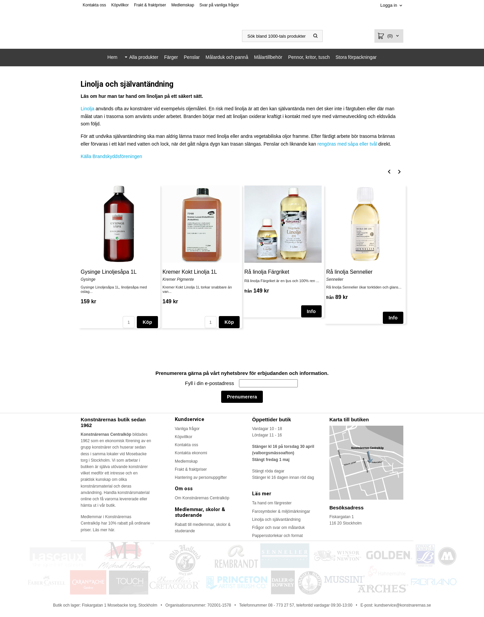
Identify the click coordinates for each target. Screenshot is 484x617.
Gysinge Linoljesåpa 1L (108, 271)
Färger (171, 57)
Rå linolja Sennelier (349, 271)
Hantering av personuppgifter (201, 477)
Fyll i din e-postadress (210, 383)
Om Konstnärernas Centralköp (202, 498)
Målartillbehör (268, 57)
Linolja (87, 108)
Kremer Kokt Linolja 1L (190, 271)
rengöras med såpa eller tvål (347, 144)
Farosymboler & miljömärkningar (281, 511)
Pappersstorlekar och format (277, 535)
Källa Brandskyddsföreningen (111, 156)
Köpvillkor (120, 5)
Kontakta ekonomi (191, 453)
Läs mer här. (104, 529)
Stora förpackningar (355, 57)
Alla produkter (143, 57)
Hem (113, 57)
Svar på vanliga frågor (219, 5)
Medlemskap (182, 5)
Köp (147, 322)
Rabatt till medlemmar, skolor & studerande (203, 527)
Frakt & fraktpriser (150, 5)
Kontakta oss (94, 5)
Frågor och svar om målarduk (278, 527)
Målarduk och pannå (227, 57)
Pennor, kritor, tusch (309, 57)
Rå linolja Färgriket (266, 271)
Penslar (192, 57)
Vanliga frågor (187, 428)
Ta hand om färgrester (271, 503)
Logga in (388, 5)
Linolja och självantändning (276, 519)
